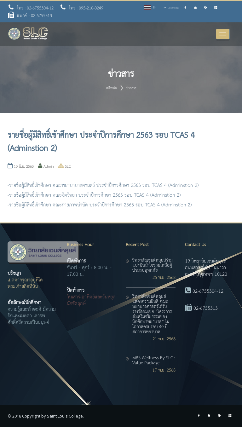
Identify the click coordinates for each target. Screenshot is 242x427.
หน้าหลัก (111, 88)
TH (154, 7)
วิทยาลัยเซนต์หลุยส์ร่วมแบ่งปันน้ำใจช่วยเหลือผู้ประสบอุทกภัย (152, 265)
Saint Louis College (65, 416)
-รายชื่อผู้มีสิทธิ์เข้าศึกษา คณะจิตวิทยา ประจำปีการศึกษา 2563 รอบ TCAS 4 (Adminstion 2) (94, 195)
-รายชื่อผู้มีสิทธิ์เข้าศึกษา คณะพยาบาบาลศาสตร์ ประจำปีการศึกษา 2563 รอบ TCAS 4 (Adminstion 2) (103, 185)
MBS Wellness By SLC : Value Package (153, 360)
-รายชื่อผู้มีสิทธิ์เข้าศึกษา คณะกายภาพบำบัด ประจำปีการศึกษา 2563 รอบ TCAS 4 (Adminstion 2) (100, 205)
